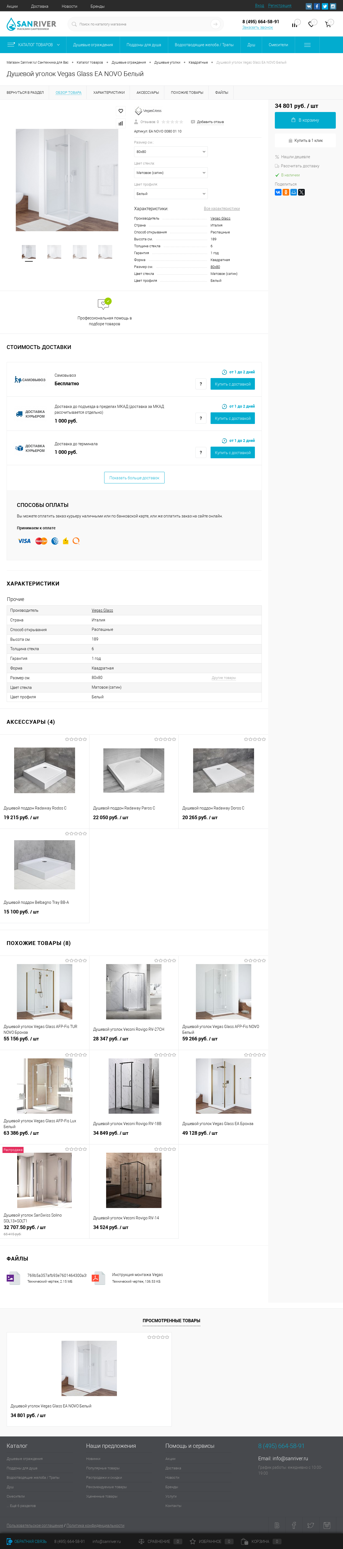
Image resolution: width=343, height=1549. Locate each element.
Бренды (98, 6)
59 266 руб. (223, 1042)
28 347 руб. (134, 1042)
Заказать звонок (257, 27)
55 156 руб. (45, 1042)
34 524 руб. (134, 1230)
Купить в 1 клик (305, 140)
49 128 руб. (223, 1136)
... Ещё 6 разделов (21, 1506)
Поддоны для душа (22, 1468)
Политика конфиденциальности (95, 1525)
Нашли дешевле (292, 157)
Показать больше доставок (134, 478)
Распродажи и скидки (104, 1477)
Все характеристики (222, 208)
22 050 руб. (134, 820)
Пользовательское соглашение (35, 1525)
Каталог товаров (35, 44)
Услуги (170, 1496)
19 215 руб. (45, 820)
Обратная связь (27, 1541)
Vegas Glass (221, 218)
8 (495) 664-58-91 (69, 1541)
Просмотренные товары (171, 1321)
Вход (259, 5)
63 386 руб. (45, 1136)
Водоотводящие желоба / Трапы (33, 1477)
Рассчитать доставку (297, 166)
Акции (12, 6)
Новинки (93, 1459)
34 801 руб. (28, 1415)
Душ (10, 1487)
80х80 (215, 267)
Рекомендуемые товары (106, 1487)
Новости (69, 6)
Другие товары (224, 678)
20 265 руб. (223, 820)
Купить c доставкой (233, 384)
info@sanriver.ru (290, 1458)
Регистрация (279, 5)
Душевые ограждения (25, 1459)
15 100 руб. (45, 915)
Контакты (173, 1506)
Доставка (39, 6)
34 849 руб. (134, 1136)
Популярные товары (103, 1468)
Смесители (16, 1496)
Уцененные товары (101, 1496)
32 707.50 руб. (45, 1230)
